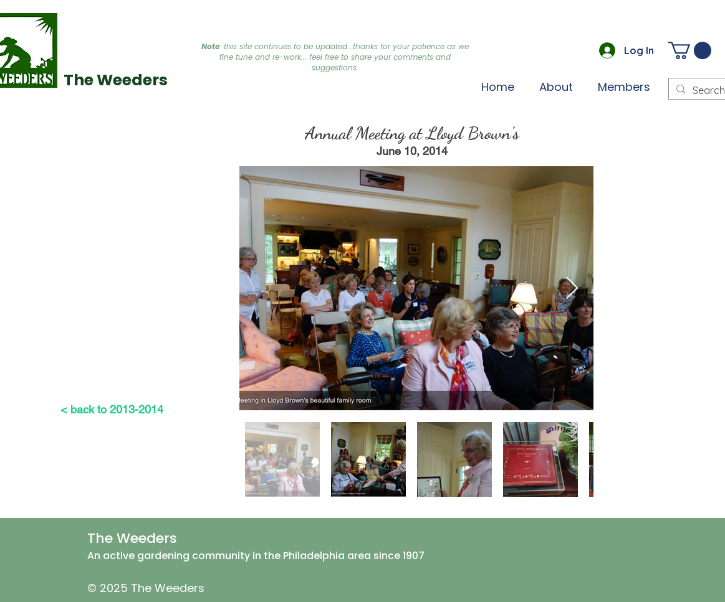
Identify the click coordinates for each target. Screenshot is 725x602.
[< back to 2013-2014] (112, 409)
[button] (624, 86)
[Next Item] (572, 288)
